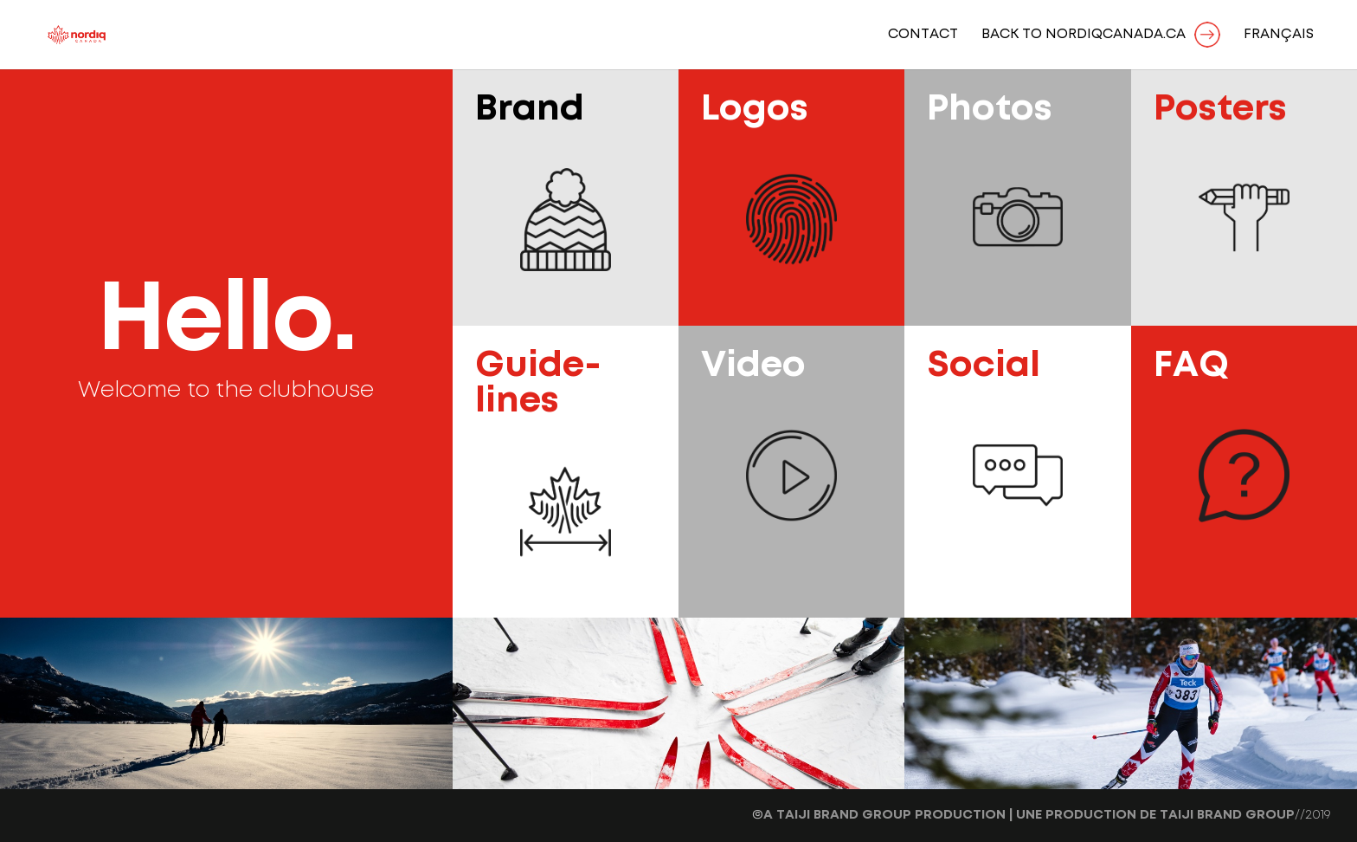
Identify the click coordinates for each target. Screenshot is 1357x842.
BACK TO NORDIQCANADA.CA (1083, 35)
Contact (923, 35)
